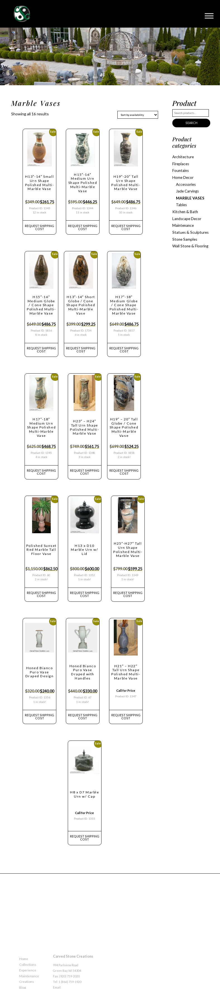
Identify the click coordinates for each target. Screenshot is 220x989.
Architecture (182, 156)
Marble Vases (188, 193)
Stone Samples (183, 231)
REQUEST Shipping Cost (39, 226)
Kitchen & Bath (183, 206)
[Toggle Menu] (209, 15)
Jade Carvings (187, 187)
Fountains (180, 168)
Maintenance (182, 219)
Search (190, 122)
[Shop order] (137, 115)
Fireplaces (180, 162)
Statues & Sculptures (187, 225)
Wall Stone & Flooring (188, 238)
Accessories (185, 181)
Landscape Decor (185, 212)
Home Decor (182, 174)
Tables (181, 200)
